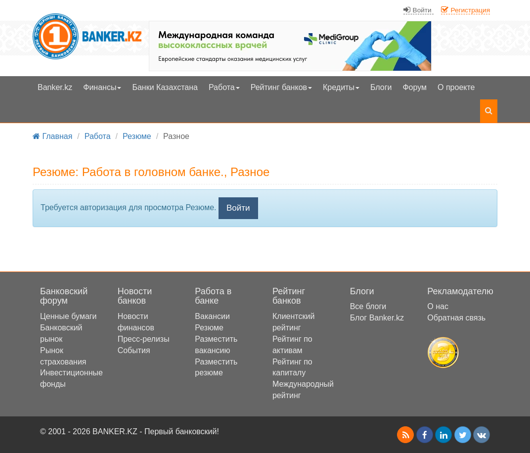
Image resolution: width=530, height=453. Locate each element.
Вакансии (212, 316)
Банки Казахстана (165, 87)
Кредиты (341, 87)
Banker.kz (55, 87)
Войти (238, 208)
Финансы (102, 87)
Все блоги (368, 306)
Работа (224, 87)
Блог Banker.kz (377, 318)
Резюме (209, 327)
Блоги (381, 87)
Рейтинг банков (281, 87)
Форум (414, 87)
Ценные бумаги (68, 316)
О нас (437, 306)
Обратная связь (456, 318)
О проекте (456, 87)
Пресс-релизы (144, 339)
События (134, 350)
